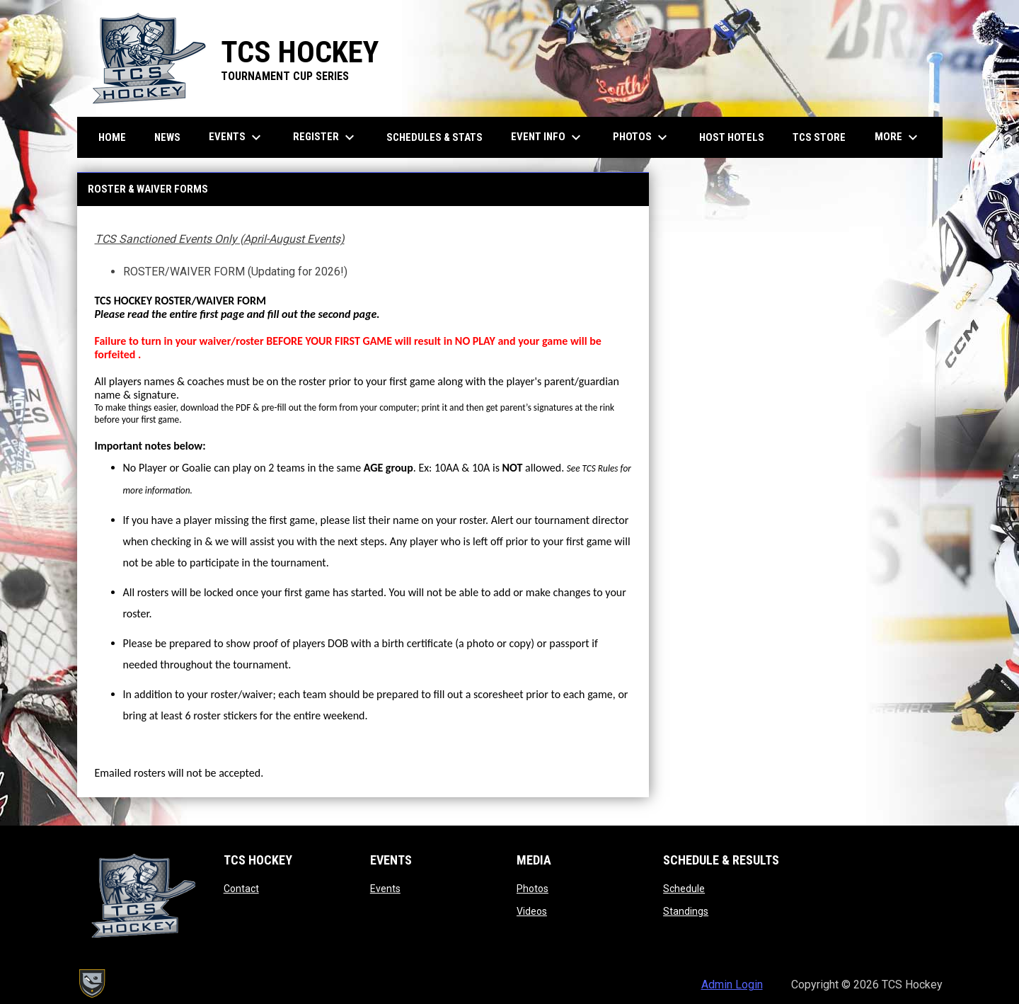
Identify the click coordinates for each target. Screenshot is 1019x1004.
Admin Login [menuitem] (732, 984)
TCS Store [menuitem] (824, 137)
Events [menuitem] (237, 137)
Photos (532, 888)
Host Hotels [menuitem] (731, 137)
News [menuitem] (167, 137)
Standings (685, 911)
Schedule (684, 888)
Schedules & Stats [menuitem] (434, 137)
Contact (241, 888)
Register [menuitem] (325, 137)
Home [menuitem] (112, 137)
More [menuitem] (898, 137)
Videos (532, 911)
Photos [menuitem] (642, 137)
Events (385, 888)
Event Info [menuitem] (548, 137)
